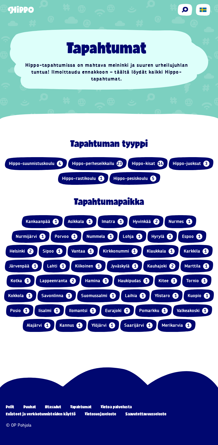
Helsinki (22, 251)
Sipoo (52, 251)
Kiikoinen (88, 266)
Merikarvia (177, 325)
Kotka (21, 281)
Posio (19, 311)
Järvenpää (23, 266)
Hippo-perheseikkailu (97, 164)
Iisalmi (49, 311)
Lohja (132, 237)
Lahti (56, 266)
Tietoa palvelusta (116, 407)
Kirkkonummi (120, 251)
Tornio (196, 281)
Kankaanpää (42, 222)
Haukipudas (133, 281)
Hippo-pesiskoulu (134, 179)
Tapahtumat (81, 407)
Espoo (192, 237)
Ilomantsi (82, 311)
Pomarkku (153, 311)
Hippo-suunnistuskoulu (36, 164)
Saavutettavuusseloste (146, 414)
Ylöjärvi (103, 325)
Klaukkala (161, 251)
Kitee (167, 281)
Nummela (100, 237)
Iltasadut (53, 407)
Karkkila (196, 251)
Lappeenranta (58, 281)
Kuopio (199, 296)
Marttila (196, 266)
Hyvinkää (146, 222)
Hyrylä (162, 237)
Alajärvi (38, 325)
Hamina (97, 281)
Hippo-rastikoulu (83, 179)
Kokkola (20, 296)
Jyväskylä (124, 266)
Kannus (71, 325)
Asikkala (80, 222)
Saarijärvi (138, 325)
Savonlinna (56, 296)
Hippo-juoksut (191, 164)
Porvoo (66, 237)
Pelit (10, 407)
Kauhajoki (161, 266)
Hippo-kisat (148, 164)
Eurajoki (117, 311)
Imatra (113, 222)
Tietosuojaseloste (101, 414)
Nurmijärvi (31, 237)
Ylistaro (167, 296)
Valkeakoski (192, 311)
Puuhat (30, 407)
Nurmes (180, 222)
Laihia (135, 296)
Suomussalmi (98, 296)
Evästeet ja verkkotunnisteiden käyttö (41, 414)
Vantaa (83, 251)
